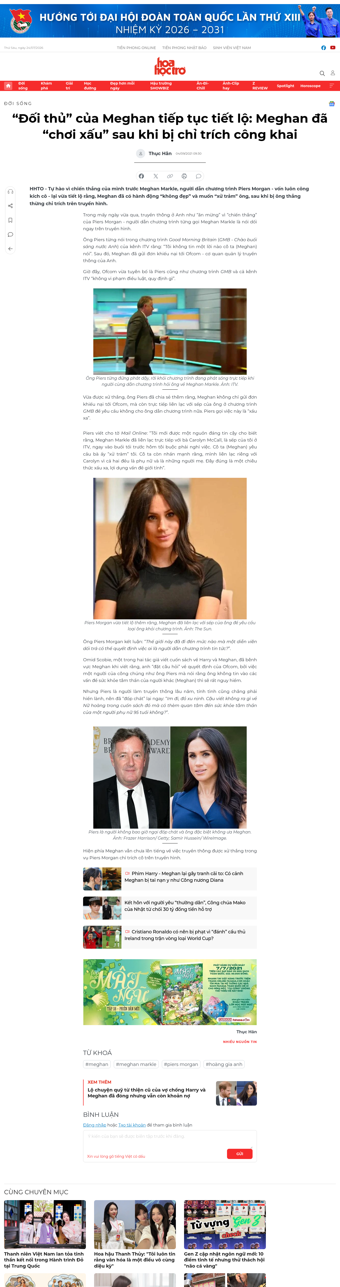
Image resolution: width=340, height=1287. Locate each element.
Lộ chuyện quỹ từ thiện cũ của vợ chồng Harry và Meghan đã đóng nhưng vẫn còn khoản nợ (147, 1093)
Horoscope (310, 86)
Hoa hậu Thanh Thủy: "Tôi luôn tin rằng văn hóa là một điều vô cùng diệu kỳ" (134, 1260)
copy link (170, 176)
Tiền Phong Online (136, 47)
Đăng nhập (94, 1125)
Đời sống (23, 85)
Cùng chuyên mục (36, 1192)
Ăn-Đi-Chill (203, 85)
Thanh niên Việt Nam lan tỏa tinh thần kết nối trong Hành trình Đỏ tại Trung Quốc (44, 1260)
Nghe (10, 192)
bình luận (199, 176)
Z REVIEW (260, 85)
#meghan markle (136, 1064)
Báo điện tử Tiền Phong (170, 66)
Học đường (90, 85)
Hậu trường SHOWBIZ (161, 85)
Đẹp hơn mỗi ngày (122, 85)
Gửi (239, 1154)
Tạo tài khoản (132, 1125)
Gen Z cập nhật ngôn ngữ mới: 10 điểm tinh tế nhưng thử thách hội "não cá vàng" (224, 1260)
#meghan (96, 1064)
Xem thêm (332, 86)
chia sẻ (141, 176)
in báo (184, 176)
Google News (332, 104)
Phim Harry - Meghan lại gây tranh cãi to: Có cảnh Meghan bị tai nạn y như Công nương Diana (183, 877)
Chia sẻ (10, 206)
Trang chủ (8, 86)
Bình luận (10, 234)
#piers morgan (181, 1064)
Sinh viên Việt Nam (232, 47)
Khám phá (46, 85)
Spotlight (285, 86)
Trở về (10, 249)
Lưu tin (10, 220)
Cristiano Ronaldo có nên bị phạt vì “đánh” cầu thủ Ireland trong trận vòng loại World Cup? (185, 935)
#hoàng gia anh (224, 1064)
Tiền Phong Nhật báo (184, 47)
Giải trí (69, 85)
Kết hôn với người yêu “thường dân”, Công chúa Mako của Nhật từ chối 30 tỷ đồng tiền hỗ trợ (185, 906)
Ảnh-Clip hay (231, 85)
